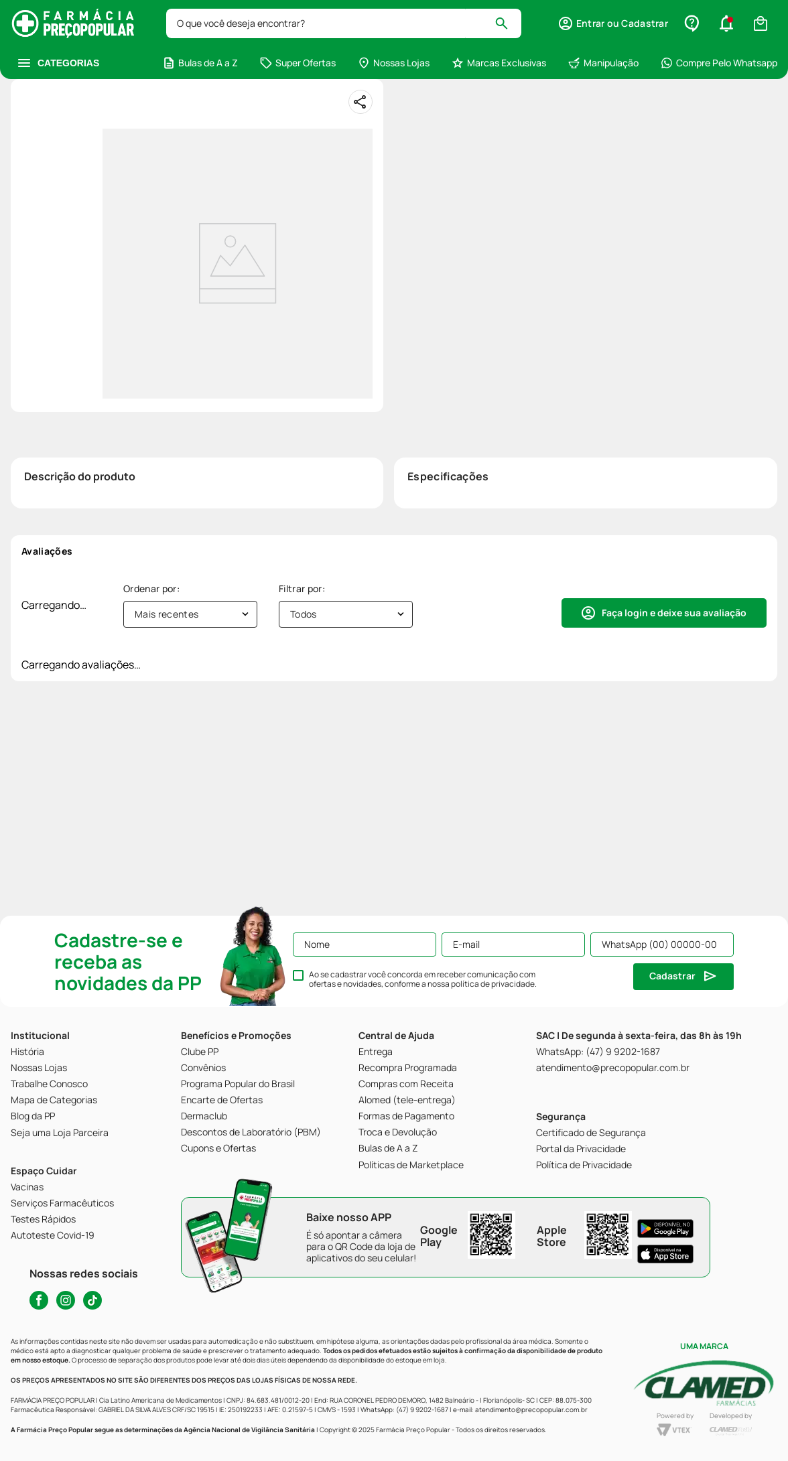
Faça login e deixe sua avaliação (674, 612)
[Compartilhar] (360, 102)
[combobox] (344, 23)
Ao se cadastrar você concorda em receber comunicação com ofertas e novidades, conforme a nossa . (423, 979)
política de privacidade (493, 983)
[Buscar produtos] (507, 23)
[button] (612, 23)
